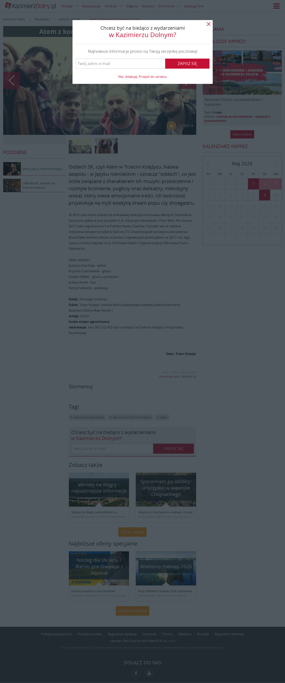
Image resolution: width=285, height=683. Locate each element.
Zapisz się (187, 63)
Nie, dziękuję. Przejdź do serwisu (142, 76)
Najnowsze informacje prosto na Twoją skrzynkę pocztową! (142, 51)
